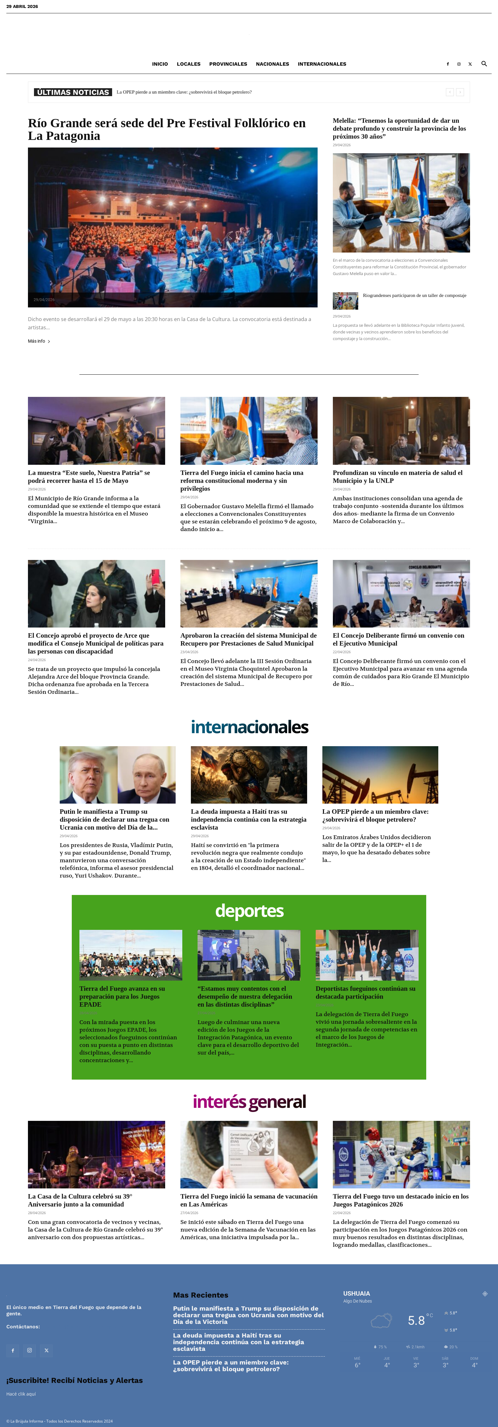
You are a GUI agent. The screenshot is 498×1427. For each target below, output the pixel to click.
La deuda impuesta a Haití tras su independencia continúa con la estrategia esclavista (248, 819)
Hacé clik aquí (21, 1394)
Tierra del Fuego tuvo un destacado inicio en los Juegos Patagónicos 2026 (401, 1200)
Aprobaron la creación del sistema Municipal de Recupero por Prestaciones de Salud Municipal (248, 639)
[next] (460, 92)
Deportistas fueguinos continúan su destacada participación (365, 992)
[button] (484, 65)
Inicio (160, 64)
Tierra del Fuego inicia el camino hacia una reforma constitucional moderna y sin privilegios (242, 480)
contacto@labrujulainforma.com (83, 1327)
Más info (39, 341)
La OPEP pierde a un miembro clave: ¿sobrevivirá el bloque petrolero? (184, 92)
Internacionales (322, 64)
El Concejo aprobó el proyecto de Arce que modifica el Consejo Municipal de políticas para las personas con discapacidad (96, 643)
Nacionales (272, 64)
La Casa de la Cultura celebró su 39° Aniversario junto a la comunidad (80, 1200)
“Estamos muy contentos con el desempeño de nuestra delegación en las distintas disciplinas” (245, 996)
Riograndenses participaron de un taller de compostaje (415, 295)
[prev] (450, 92)
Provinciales (228, 64)
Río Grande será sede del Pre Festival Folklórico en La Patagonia (167, 129)
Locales (188, 64)
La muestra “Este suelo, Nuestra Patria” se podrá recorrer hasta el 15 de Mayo (89, 476)
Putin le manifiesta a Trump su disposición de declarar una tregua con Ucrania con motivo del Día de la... (114, 819)
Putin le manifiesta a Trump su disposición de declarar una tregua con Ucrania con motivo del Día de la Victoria (248, 1315)
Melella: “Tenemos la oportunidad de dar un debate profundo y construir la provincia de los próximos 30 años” (399, 128)
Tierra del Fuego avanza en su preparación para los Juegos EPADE (122, 996)
